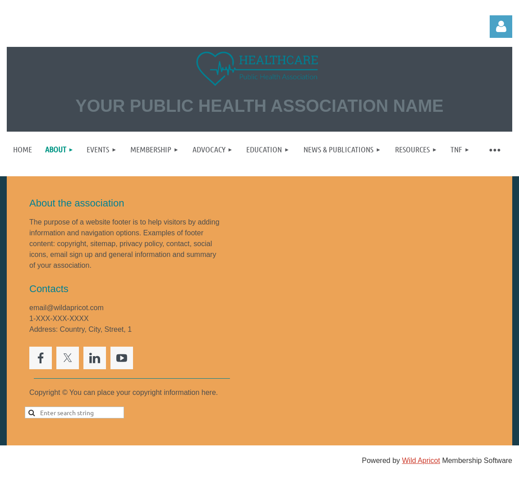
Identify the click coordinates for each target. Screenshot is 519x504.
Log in (501, 26)
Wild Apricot (421, 460)
